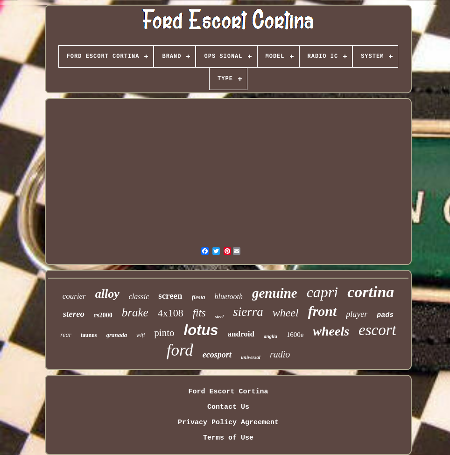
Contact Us (228, 407)
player (356, 314)
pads (385, 315)
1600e (295, 334)
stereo (73, 314)
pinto (164, 332)
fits (199, 313)
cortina (370, 292)
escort (377, 330)
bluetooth (229, 297)
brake (135, 312)
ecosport (217, 354)
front (322, 311)
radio (280, 354)
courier (74, 296)
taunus (89, 335)
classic (139, 297)
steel (219, 316)
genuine (274, 293)
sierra (248, 312)
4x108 (170, 313)
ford (180, 350)
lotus (201, 330)
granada (116, 334)
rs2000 (103, 315)
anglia (270, 336)
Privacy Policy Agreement (228, 423)
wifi (140, 335)
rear (65, 334)
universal (250, 357)
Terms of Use (228, 438)
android (241, 333)
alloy (107, 294)
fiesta (198, 297)
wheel (286, 313)
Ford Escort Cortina (228, 392)
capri (322, 292)
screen (170, 296)
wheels (331, 331)
